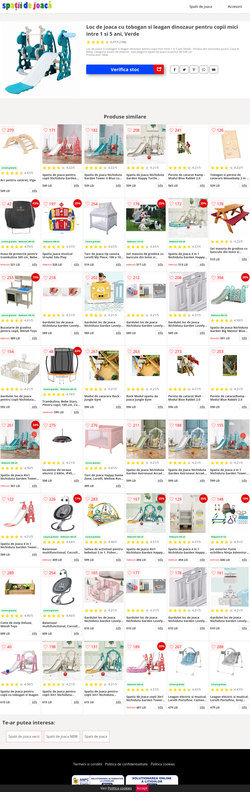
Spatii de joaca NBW (62, 736)
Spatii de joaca (200, 6)
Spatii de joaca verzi (24, 736)
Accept (142, 788)
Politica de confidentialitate (126, 764)
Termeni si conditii (87, 764)
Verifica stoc (137, 69)
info (34, 190)
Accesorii (235, 6)
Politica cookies (163, 764)
